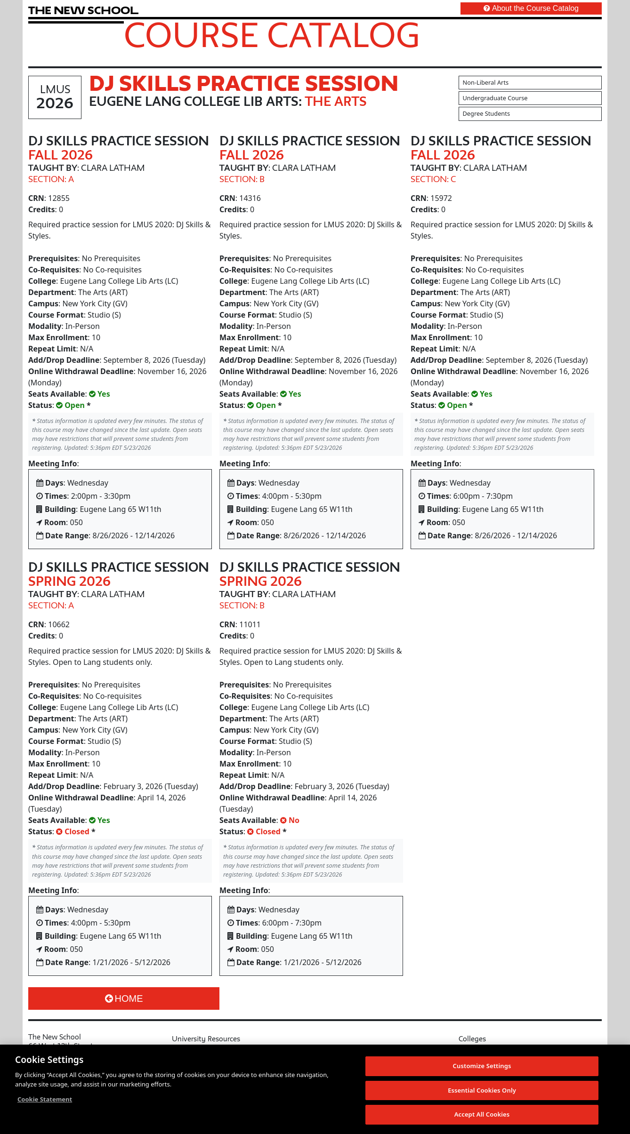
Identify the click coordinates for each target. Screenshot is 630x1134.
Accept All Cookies (482, 1115)
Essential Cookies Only (482, 1090)
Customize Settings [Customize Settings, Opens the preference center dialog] (482, 1066)
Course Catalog (272, 34)
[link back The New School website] (83, 10)
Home (124, 998)
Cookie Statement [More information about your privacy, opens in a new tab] (44, 1100)
